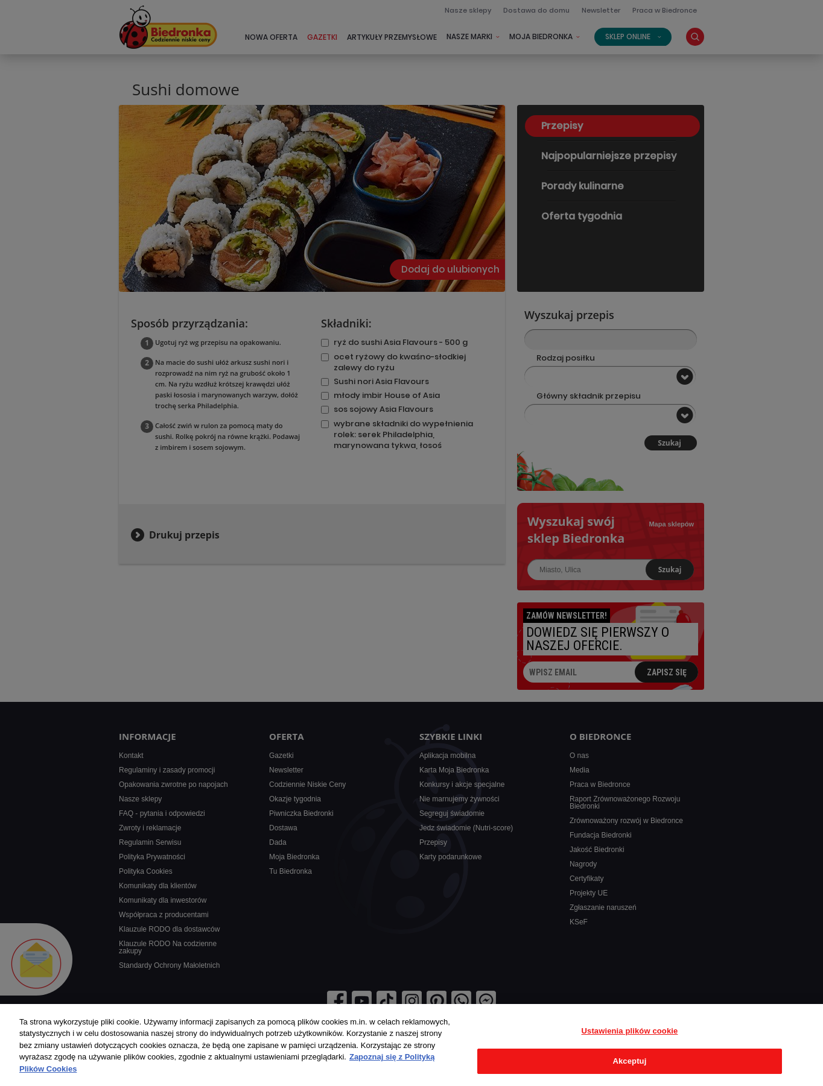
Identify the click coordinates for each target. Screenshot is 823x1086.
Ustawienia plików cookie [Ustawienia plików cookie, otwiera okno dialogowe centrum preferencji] (630, 1030)
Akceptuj (629, 1060)
